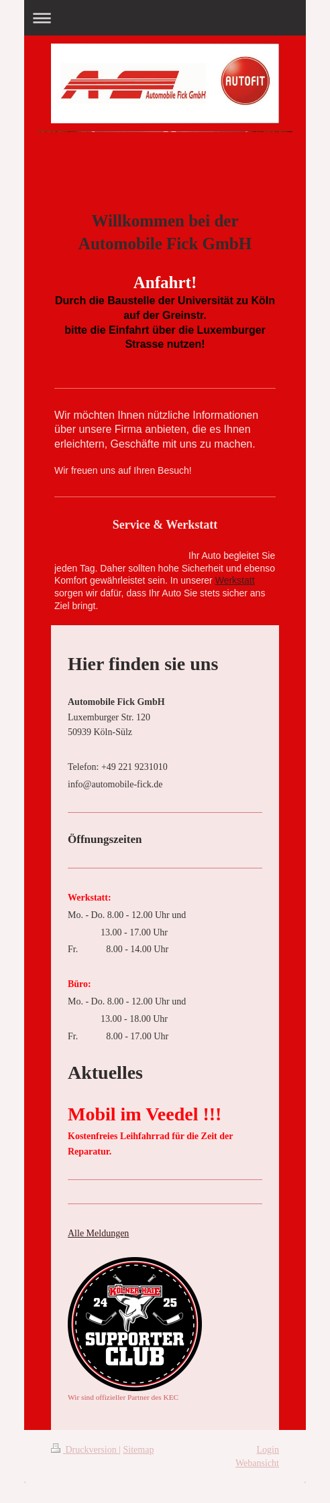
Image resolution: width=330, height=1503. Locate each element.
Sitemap (138, 1450)
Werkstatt (235, 580)
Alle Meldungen (98, 1233)
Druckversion (85, 1450)
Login (268, 1450)
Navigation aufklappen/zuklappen (165, 17)
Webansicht (257, 1463)
